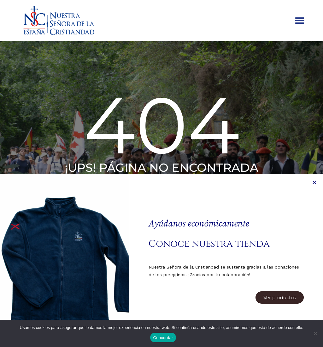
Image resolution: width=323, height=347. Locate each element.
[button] (299, 20)
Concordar (163, 337)
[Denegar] (315, 333)
